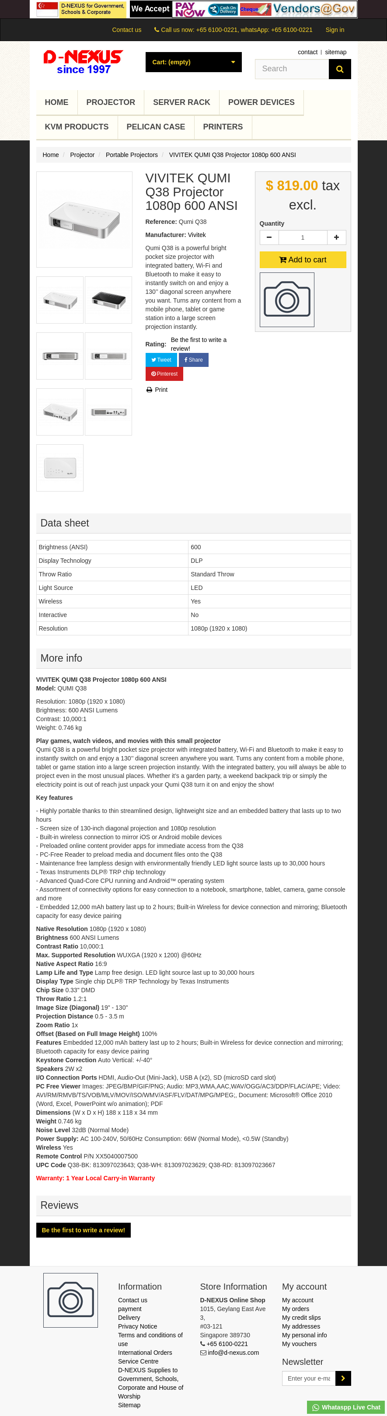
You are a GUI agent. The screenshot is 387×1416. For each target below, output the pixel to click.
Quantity (272, 223)
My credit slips (301, 1317)
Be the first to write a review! (199, 344)
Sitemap (129, 1405)
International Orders (145, 1352)
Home (57, 102)
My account (298, 1300)
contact (307, 52)
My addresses (301, 1326)
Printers (223, 126)
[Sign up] (343, 1378)
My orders (295, 1308)
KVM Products (77, 126)
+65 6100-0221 (227, 1343)
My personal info (304, 1335)
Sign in (335, 29)
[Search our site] (292, 69)
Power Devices (261, 102)
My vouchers (299, 1343)
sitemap (335, 52)
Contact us (126, 29)
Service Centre (138, 1361)
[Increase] (336, 237)
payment (130, 1308)
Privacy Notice (137, 1326)
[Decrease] (269, 237)
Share (194, 360)
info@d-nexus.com (233, 1352)
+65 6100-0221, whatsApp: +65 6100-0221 (254, 29)
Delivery (129, 1317)
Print (157, 389)
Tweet (161, 360)
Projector (111, 102)
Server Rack (181, 102)
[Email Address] (309, 1378)
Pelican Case (156, 126)
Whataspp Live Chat (345, 1407)
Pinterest (164, 374)
